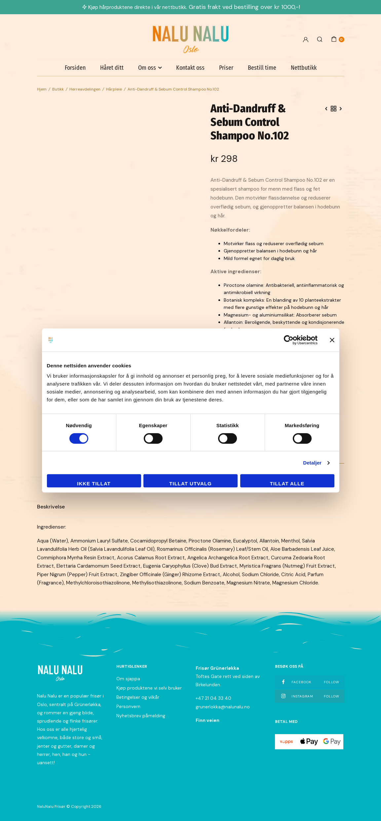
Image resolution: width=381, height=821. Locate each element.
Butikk (58, 89)
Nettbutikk (304, 67)
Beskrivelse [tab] (51, 506)
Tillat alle (287, 483)
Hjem (42, 89)
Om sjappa (128, 679)
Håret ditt (112, 67)
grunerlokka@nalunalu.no (223, 707)
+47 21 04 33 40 (213, 698)
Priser (226, 67)
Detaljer (312, 463)
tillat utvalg (190, 483)
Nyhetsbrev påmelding (140, 716)
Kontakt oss (190, 67)
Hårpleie (114, 89)
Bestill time (262, 67)
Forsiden (75, 67)
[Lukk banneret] (332, 340)
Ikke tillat (94, 483)
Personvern (128, 706)
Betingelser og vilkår (137, 697)
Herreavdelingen (84, 89)
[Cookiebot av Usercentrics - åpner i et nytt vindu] (289, 340)
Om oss (147, 67)
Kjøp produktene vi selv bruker (149, 688)
